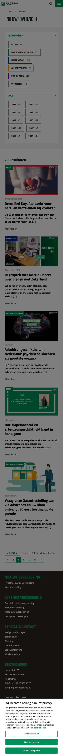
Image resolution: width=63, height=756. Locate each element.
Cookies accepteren (31, 750)
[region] (31, 727)
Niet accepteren (31, 742)
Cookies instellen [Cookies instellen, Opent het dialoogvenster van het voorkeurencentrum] (31, 733)
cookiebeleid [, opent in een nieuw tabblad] (40, 727)
